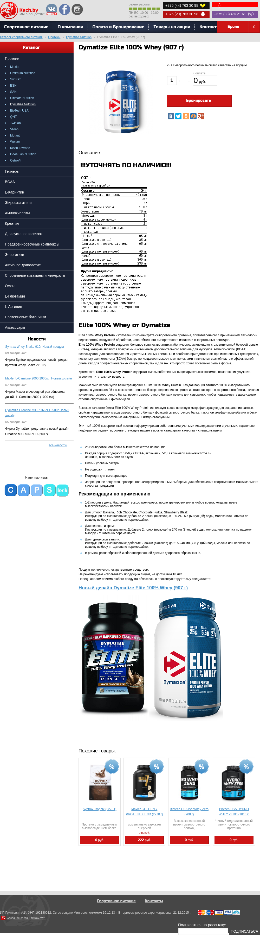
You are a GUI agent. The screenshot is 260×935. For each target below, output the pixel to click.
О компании (70, 26)
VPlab (14, 129)
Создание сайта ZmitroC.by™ (26, 917)
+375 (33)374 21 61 (230, 14)
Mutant (15, 135)
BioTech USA (19, 110)
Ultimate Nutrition (22, 98)
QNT (13, 117)
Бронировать (198, 100)
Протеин (54, 37)
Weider (15, 142)
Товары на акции (171, 26)
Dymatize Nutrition (79, 37)
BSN (13, 85)
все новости (58, 445)
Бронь (244, 27)
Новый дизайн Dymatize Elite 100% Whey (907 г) (133, 587)
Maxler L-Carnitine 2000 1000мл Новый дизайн (38, 378)
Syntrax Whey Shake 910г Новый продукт (34, 347)
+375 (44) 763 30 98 (181, 5)
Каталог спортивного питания (21, 37)
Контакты (209, 26)
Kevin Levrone (20, 148)
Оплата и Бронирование (119, 26)
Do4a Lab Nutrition (23, 154)
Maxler (15, 67)
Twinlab (15, 123)
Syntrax (15, 79)
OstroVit (15, 160)
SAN (13, 92)
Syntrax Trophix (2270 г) (99, 809)
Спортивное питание (116, 901)
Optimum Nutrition (22, 73)
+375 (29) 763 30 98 (181, 14)
